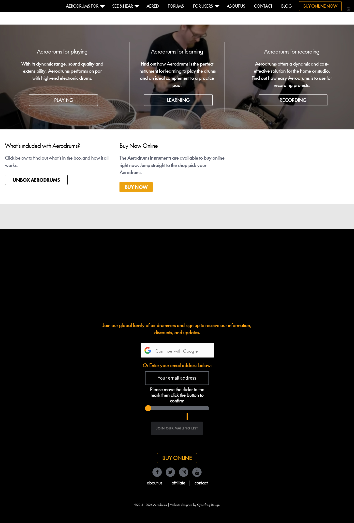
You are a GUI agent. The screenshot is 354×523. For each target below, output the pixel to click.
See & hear (122, 6)
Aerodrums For (82, 6)
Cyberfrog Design (208, 505)
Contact (263, 6)
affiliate (178, 482)
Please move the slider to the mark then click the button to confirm (177, 395)
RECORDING (293, 100)
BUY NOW (136, 187)
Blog (286, 6)
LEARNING (178, 100)
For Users (203, 6)
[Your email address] (177, 378)
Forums (176, 6)
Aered (153, 6)
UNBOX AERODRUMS (36, 180)
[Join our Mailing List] (177, 428)
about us (154, 482)
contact (200, 482)
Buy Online (177, 458)
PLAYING (63, 100)
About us (236, 6)
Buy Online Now (320, 6)
